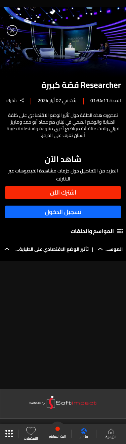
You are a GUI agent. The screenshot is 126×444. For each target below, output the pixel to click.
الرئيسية (111, 434)
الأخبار (84, 434)
